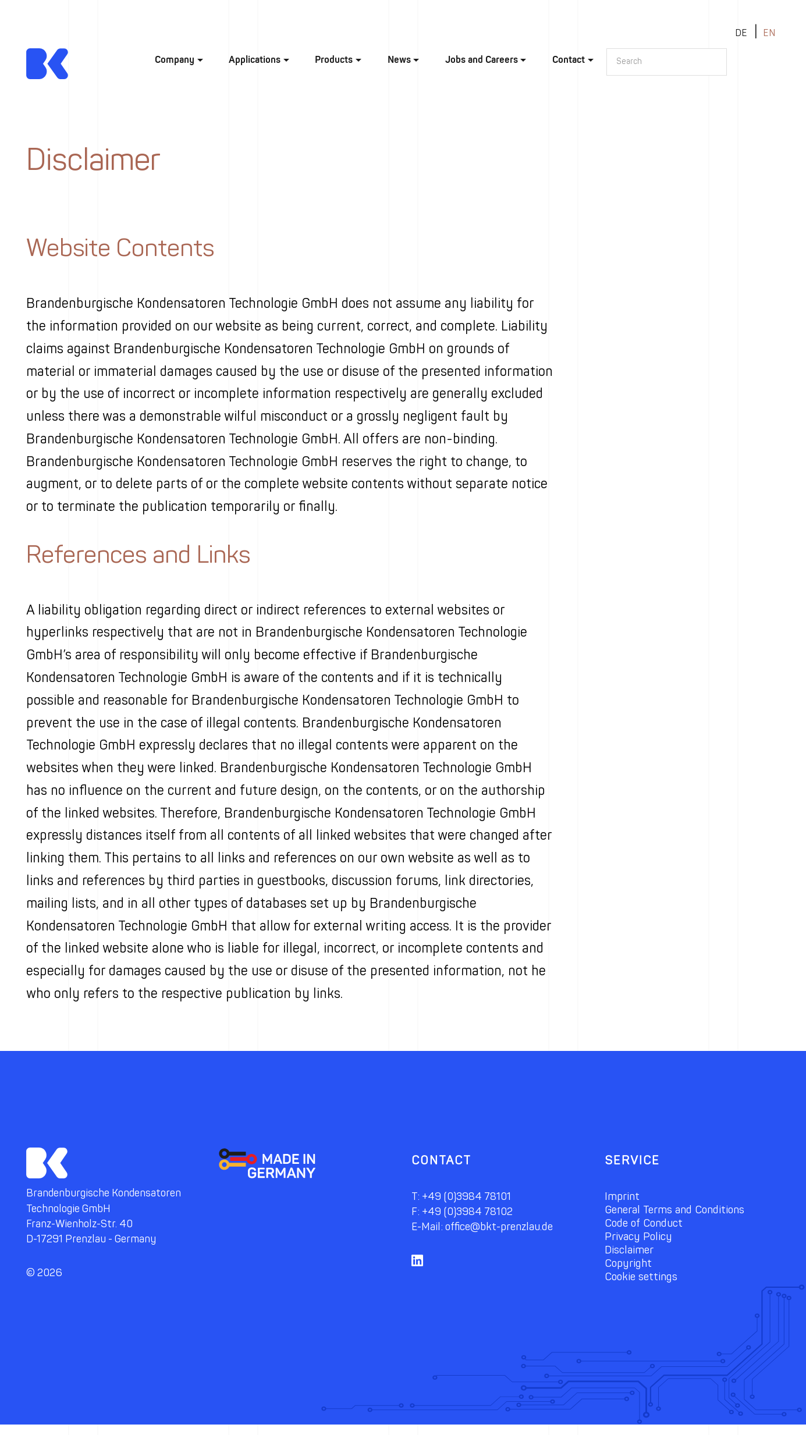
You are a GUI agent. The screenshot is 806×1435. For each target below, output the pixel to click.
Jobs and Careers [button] (481, 60)
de (741, 33)
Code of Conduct (649, 1226)
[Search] (666, 62)
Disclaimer (631, 1255)
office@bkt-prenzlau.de (507, 1227)
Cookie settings (645, 1284)
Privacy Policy (641, 1240)
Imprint (623, 1196)
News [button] (399, 60)
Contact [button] (568, 60)
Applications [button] (254, 60)
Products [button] (334, 60)
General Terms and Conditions (682, 1211)
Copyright (630, 1269)
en (769, 33)
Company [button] (174, 60)
